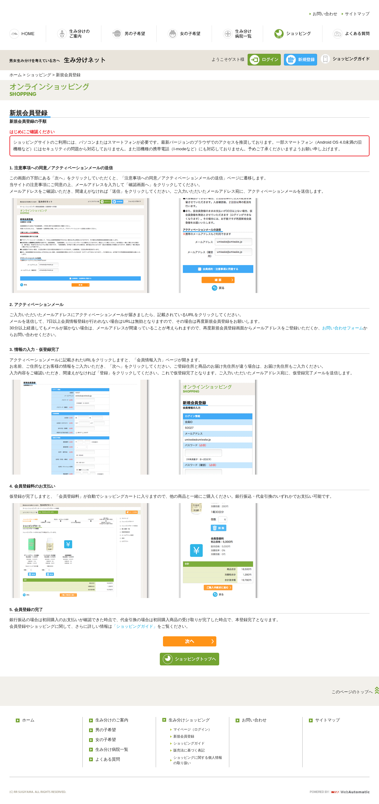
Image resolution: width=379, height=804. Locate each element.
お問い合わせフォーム (342, 328)
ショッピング (39, 74)
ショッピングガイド (189, 743)
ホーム (15, 74)
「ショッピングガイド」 (134, 626)
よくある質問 (107, 759)
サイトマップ (357, 13)
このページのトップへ (352, 691)
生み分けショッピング (189, 720)
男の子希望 (105, 729)
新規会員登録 (183, 736)
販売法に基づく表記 (189, 750)
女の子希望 (105, 739)
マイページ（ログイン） (192, 729)
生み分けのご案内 (111, 720)
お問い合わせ (325, 13)
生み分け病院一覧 (111, 749)
